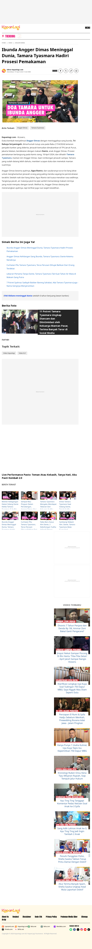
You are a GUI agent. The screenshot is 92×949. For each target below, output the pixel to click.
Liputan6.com (8, 926)
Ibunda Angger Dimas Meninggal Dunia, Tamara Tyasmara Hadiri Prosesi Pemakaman (10, 527)
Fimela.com (7, 929)
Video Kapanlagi (9, 353)
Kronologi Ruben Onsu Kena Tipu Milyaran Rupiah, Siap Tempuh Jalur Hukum (72, 775)
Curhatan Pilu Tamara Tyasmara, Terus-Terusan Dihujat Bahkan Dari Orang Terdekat (29, 527)
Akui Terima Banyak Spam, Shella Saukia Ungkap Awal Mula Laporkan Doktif (72, 886)
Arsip (4, 919)
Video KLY (22, 353)
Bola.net (32, 926)
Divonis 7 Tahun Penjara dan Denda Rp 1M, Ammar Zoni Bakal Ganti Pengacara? (72, 628)
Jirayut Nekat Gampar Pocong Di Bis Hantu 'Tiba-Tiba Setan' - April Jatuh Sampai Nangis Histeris (72, 657)
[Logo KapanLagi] (11, 27)
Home (4, 43)
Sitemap (84, 916)
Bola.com (45, 926)
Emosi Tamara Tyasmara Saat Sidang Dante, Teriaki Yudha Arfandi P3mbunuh (67, 506)
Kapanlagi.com (21, 926)
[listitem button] (71, 71)
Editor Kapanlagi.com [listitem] (15, 70)
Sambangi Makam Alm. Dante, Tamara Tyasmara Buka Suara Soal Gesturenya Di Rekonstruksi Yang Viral (67, 529)
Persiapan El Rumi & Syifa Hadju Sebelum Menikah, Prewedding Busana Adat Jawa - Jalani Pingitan (72, 718)
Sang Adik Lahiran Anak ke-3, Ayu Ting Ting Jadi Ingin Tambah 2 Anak (72, 831)
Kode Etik (38, 916)
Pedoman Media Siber (69, 916)
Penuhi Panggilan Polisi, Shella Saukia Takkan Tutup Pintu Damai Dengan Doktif (72, 859)
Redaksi (16, 916)
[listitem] (19, 36)
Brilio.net (19, 929)
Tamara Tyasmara (37, 128)
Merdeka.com (60, 926)
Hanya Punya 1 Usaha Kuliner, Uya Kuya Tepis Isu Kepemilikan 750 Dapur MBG (72, 748)
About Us (5, 916)
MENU (87, 27)
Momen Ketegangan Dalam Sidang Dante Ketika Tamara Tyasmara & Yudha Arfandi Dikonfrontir (10, 506)
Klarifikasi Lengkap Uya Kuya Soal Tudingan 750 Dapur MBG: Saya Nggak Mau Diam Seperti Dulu (72, 688)
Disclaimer (27, 916)
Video (10, 43)
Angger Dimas (20, 43)
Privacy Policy (51, 916)
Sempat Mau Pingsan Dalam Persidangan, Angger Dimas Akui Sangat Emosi (28, 506)
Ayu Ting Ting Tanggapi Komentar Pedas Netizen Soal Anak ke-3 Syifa (72, 803)
